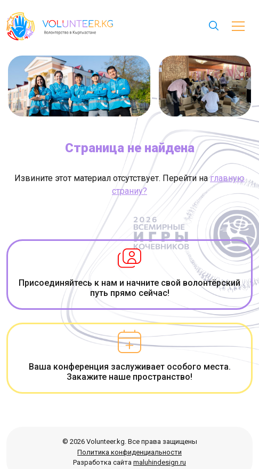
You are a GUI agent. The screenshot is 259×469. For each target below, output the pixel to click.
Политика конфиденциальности (129, 452)
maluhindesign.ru (159, 462)
